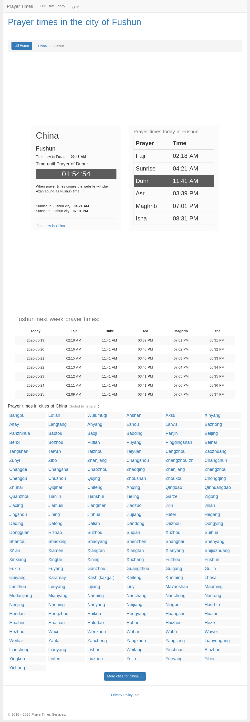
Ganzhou (96, 568)
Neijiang (134, 604)
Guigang (174, 568)
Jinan (210, 505)
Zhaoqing (135, 469)
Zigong (211, 496)
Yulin (131, 659)
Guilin (210, 568)
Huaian (212, 613)
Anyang (94, 424)
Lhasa (211, 577)
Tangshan (18, 451)
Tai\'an (54, 451)
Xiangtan (96, 550)
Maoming (214, 586)
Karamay (57, 577)
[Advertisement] (125, 91)
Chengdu (18, 478)
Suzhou (94, 532)
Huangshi (175, 613)
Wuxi (53, 631)
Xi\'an (14, 550)
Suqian (133, 532)
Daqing (16, 523)
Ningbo (172, 604)
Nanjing (16, 604)
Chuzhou (57, 478)
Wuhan (133, 631)
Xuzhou (173, 532)
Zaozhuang (216, 451)
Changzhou (137, 460)
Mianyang (57, 595)
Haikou (94, 613)
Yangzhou (136, 640)
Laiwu (171, 424)
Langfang (57, 424)
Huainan (56, 622)
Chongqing (215, 478)
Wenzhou (96, 631)
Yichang (17, 668)
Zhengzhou (216, 469)
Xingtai (55, 559)
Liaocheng (19, 649)
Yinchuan (175, 649)
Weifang (134, 649)
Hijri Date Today (52, 6)
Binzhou (212, 649)
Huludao (95, 622)
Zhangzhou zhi (180, 460)
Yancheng (97, 640)
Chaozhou (97, 469)
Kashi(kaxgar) (101, 577)
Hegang (212, 514)
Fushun (212, 559)
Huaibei (16, 622)
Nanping (95, 595)
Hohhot (133, 622)
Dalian (93, 523)
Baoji (92, 433)
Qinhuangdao (218, 487)
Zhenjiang (175, 469)
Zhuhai (16, 487)
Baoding (134, 433)
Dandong (135, 523)
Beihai (211, 442)
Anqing (133, 487)
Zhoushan (136, 478)
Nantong (213, 595)
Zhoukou (174, 478)
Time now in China (50, 226)
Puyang (133, 442)
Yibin (209, 659)
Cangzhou (176, 451)
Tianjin (54, 496)
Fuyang (55, 568)
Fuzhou (173, 559)
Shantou (17, 541)
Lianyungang (217, 640)
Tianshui (95, 496)
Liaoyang (57, 649)
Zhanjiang (97, 460)
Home (22, 45)
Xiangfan (135, 550)
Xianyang (175, 550)
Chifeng (95, 487)
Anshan (133, 415)
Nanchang (136, 595)
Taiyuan (134, 451)
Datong (55, 523)
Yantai (54, 640)
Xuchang (135, 559)
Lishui (93, 649)
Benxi (14, 442)
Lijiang (93, 586)
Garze (171, 496)
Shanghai (175, 541)
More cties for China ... (125, 676)
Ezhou (132, 424)
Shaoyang (97, 541)
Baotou (55, 433)
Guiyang (17, 577)
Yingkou (17, 659)
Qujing (93, 478)
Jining (54, 514)
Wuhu (171, 631)
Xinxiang (17, 559)
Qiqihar (55, 487)
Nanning (56, 604)
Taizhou (95, 451)
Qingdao (174, 487)
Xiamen (55, 550)
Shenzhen (136, 541)
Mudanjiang (20, 595)
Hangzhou (58, 613)
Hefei (171, 514)
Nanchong (176, 595)
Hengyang (136, 613)
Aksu (170, 415)
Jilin (169, 505)
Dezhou (173, 523)
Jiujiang (133, 514)
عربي (76, 6)
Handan (17, 613)
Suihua (211, 532)
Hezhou (16, 631)
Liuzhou (95, 659)
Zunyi (14, 460)
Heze (210, 622)
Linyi (130, 586)
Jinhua (93, 514)
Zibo (52, 460)
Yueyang (174, 659)
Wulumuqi (97, 415)
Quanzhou (19, 496)
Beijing (211, 433)
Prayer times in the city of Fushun (74, 22)
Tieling (132, 496)
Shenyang (214, 541)
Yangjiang (175, 640)
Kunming (174, 577)
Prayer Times (20, 6)
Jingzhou (18, 514)
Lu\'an (54, 415)
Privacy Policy (121, 695)
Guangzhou (137, 568)
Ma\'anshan (177, 586)
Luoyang (56, 586)
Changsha (58, 469)
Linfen (54, 659)
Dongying (214, 523)
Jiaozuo (134, 505)
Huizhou (174, 622)
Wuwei (211, 631)
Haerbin (212, 604)
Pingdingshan (179, 442)
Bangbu (16, 415)
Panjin (172, 433)
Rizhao (55, 532)
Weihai (16, 640)
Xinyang (212, 415)
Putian (93, 442)
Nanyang (96, 604)
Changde (18, 469)
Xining (93, 559)
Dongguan (19, 532)
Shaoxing (57, 541)
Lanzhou (17, 586)
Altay (14, 424)
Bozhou (55, 442)
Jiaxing (16, 505)
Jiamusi (55, 505)
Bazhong (213, 424)
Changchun (216, 460)
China (42, 46)
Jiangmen (96, 505)
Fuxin (14, 568)
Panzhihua (19, 433)
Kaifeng (133, 577)
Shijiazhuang (217, 550)
